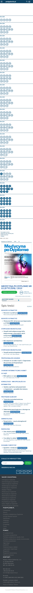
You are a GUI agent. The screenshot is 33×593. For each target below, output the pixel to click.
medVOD (6, 522)
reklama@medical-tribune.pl (11, 582)
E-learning (6, 524)
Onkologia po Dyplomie (9, 498)
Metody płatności (8, 555)
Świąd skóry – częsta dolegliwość (15, 421)
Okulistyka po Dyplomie (9, 496)
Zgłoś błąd (6, 543)
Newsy (5, 512)
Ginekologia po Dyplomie (9, 486)
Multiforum (6, 518)
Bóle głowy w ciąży (10, 376)
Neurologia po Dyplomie (9, 494)
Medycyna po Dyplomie (6, 241)
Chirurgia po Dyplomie (8, 480)
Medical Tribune (6, 490)
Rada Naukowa (4, 234)
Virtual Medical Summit (10, 516)
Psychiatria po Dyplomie (9, 502)
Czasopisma (6, 510)
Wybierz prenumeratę (9, 292)
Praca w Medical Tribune (10, 584)
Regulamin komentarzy (10, 553)
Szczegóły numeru (5, 232)
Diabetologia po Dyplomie (10, 484)
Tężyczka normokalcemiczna (13, 399)
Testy (5, 526)
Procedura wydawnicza (10, 535)
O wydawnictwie (8, 533)
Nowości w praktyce (10, 313)
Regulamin (6, 551)
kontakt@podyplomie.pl (10, 573)
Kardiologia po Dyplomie (9, 488)
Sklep (4, 528)
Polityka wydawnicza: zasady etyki (13, 537)
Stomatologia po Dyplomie (10, 506)
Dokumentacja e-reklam (10, 547)
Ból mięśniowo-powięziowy (13, 341)
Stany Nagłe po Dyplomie (9, 504)
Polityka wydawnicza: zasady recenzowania (16, 539)
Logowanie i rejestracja (10, 549)
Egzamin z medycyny (10, 448)
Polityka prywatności (9, 541)
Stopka (2, 236)
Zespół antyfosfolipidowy (12, 352)
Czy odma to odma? (10, 438)
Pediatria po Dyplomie (8, 500)
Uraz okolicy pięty (9, 432)
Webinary (6, 520)
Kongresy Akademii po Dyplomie (13, 514)
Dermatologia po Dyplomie (10, 482)
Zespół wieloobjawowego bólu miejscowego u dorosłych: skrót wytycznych (14, 333)
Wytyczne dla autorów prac (7, 233)
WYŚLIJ (28, 463)
